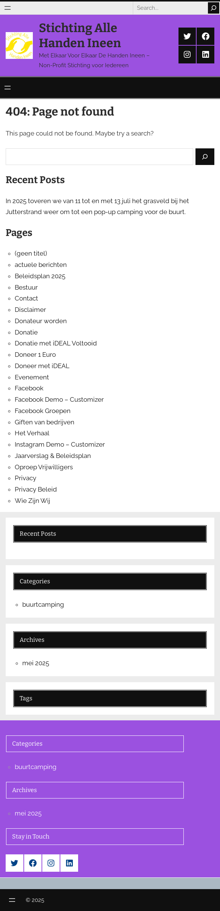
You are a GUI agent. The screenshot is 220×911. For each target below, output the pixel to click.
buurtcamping (43, 604)
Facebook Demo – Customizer (59, 399)
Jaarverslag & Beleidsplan (53, 455)
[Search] (213, 8)
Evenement (32, 377)
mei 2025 (35, 663)
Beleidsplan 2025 (40, 276)
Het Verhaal (32, 433)
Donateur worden (41, 321)
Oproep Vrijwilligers (44, 467)
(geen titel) (31, 253)
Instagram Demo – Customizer (60, 444)
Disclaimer (30, 309)
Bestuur (26, 287)
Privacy (25, 478)
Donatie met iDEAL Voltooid (56, 343)
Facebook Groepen (43, 411)
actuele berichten (41, 264)
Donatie (26, 332)
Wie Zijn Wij (32, 500)
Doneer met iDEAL (42, 366)
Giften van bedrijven (44, 422)
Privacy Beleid (36, 489)
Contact (26, 298)
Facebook (29, 388)
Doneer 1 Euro (35, 354)
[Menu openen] (7, 8)
